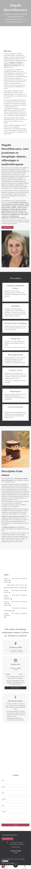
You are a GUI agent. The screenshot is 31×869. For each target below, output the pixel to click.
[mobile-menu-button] (15, 865)
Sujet (3, 805)
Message (4, 811)
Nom (3, 780)
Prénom (3, 786)
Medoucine (13, 863)
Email (3, 792)
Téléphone (4, 799)
